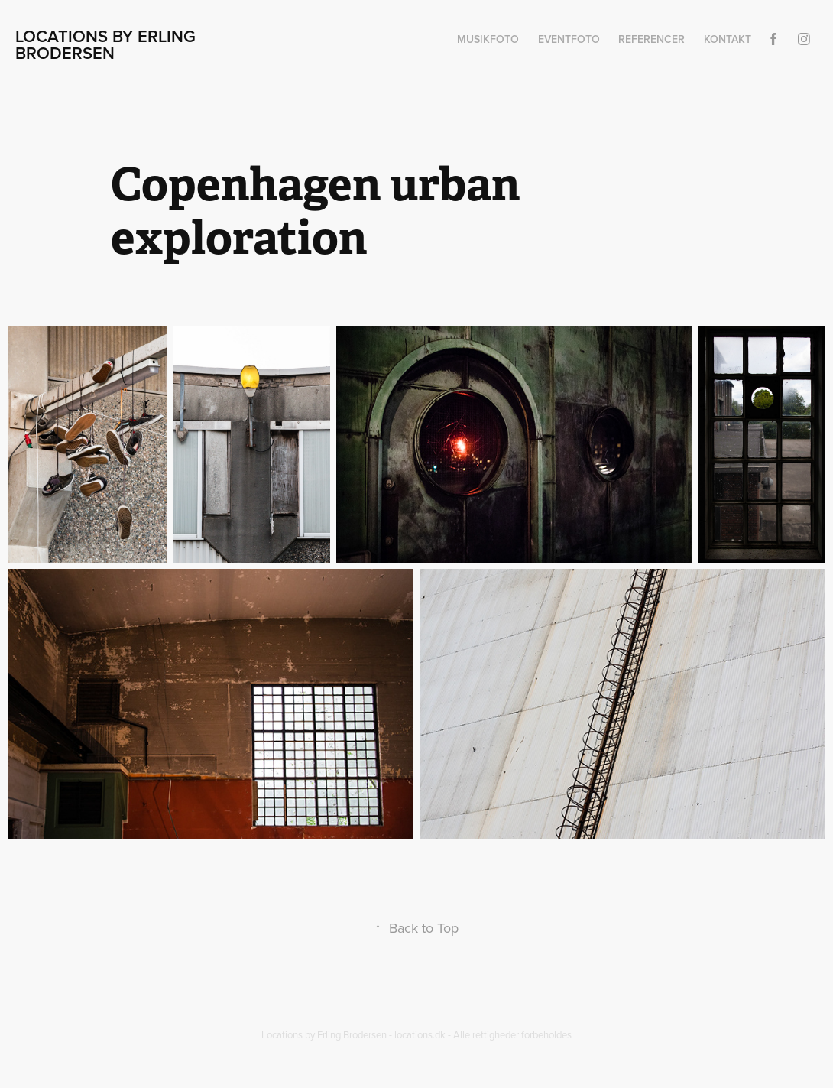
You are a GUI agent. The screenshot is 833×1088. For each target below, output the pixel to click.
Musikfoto (488, 39)
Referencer (651, 39)
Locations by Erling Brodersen (107, 44)
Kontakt (727, 39)
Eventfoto (569, 39)
